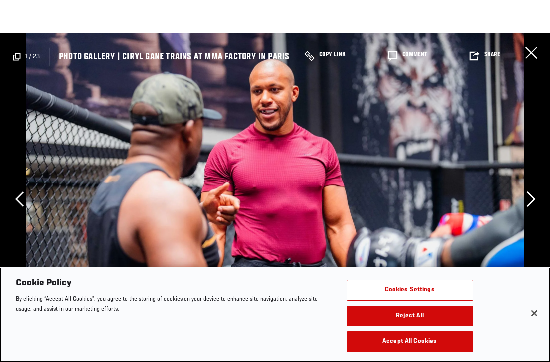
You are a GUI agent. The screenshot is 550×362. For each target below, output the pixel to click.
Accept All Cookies (409, 341)
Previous (19, 199)
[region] (275, 314)
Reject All (410, 316)
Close (531, 53)
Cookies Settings (410, 290)
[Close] (534, 313)
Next (531, 199)
